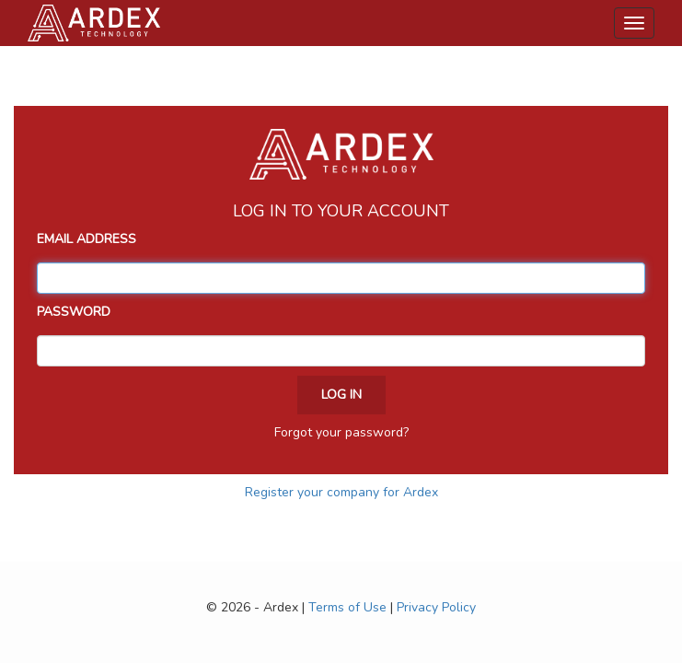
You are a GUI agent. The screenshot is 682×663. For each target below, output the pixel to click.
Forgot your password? (341, 432)
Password (73, 311)
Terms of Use (347, 607)
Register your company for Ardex (341, 492)
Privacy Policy (436, 607)
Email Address (86, 239)
